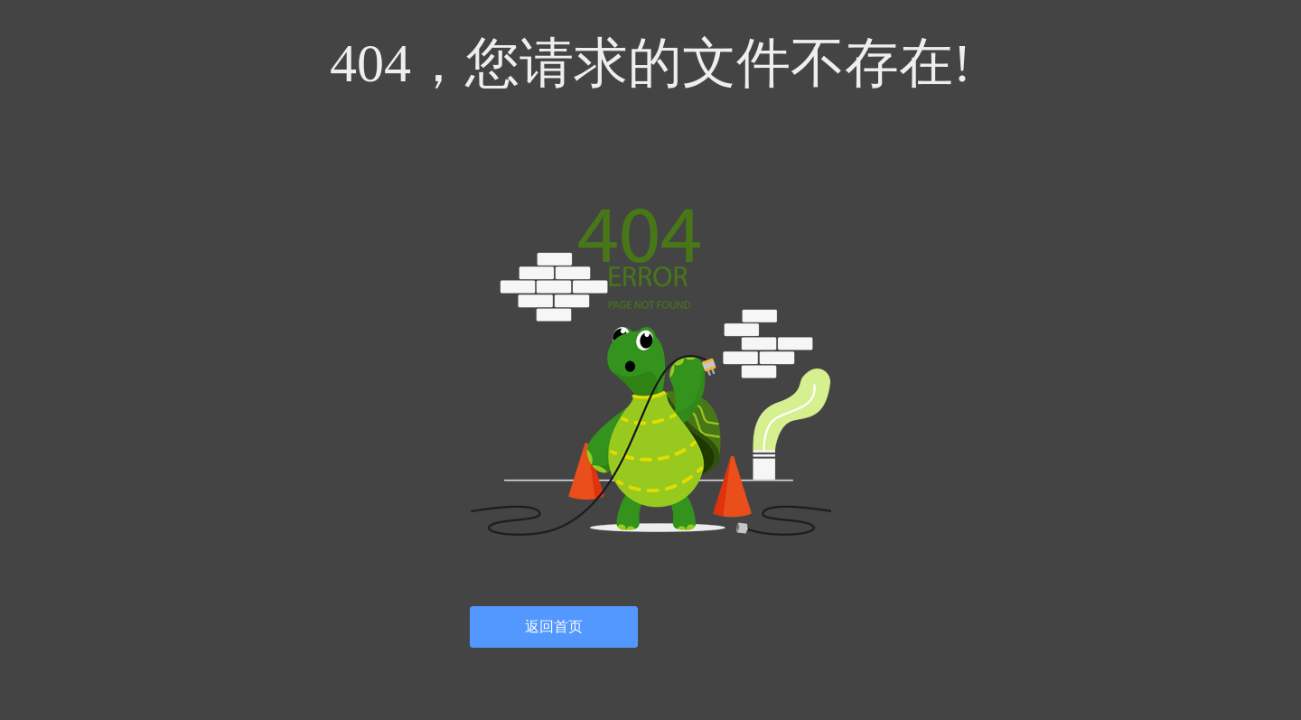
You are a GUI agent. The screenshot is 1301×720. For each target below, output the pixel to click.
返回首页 (554, 626)
